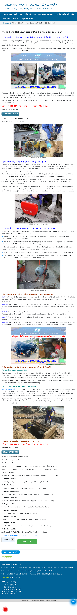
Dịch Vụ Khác (27, 19)
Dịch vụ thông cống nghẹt (11, 389)
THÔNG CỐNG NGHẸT (12, 589)
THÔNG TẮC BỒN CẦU (13, 591)
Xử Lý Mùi (6, 19)
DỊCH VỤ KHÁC (10, 593)
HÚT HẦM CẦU (10, 585)
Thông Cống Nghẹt (46, 14)
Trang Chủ (7, 14)
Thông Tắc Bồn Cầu (65, 14)
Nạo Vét (16, 19)
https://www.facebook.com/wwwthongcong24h (20, 535)
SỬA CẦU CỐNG (10, 587)
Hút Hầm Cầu (30, 14)
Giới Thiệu (18, 14)
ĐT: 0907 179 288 (10, 114)
